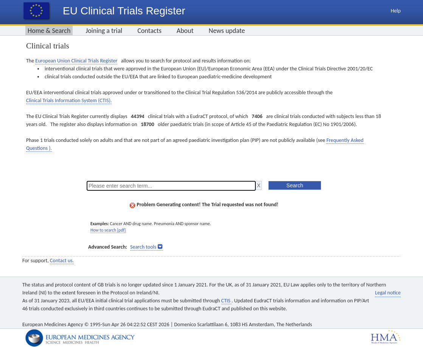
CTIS (226, 300)
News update (227, 30)
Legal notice (388, 292)
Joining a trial (104, 30)
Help (396, 11)
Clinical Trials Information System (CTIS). (69, 100)
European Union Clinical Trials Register (76, 61)
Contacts (149, 30)
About (185, 30)
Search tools (143, 247)
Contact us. (62, 260)
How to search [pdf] (108, 230)
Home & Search (49, 30)
